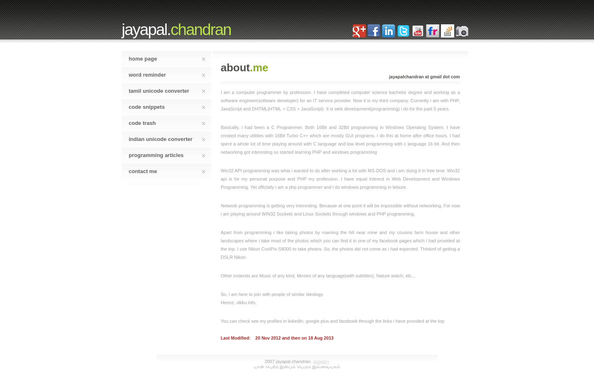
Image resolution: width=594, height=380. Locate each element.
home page (167, 59)
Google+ (321, 361)
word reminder (167, 75)
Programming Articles (167, 155)
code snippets (167, 107)
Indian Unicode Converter (167, 139)
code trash (167, 123)
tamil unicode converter (167, 91)
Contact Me (167, 171)
